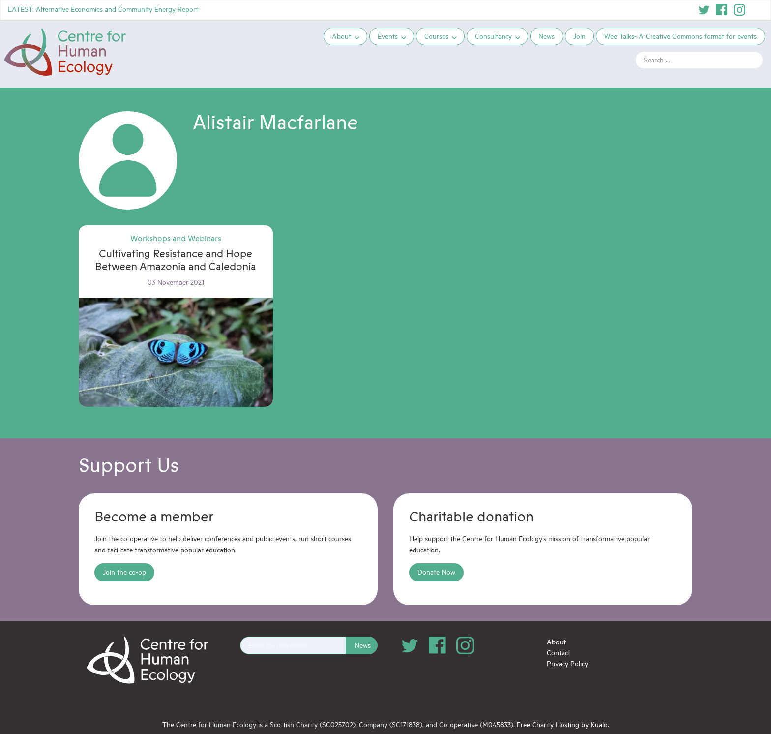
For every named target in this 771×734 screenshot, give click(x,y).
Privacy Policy (567, 663)
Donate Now (436, 572)
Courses (436, 36)
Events (388, 36)
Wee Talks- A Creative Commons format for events (680, 36)
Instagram (739, 10)
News (546, 36)
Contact (558, 652)
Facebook (722, 10)
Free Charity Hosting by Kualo (562, 724)
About (341, 36)
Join (579, 36)
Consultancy (493, 36)
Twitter (704, 10)
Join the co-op (124, 572)
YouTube (757, 10)
